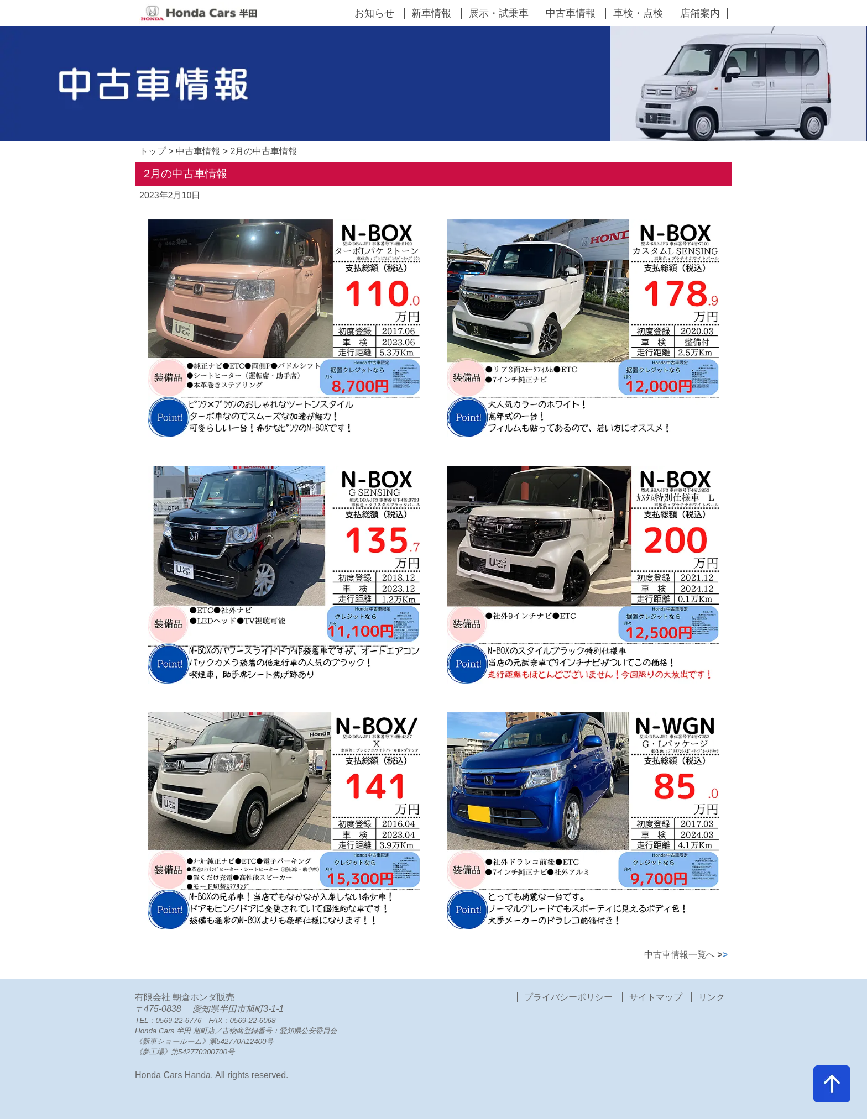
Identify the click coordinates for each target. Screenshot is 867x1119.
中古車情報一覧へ (686, 954)
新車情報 (431, 13)
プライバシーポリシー (569, 997)
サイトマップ (655, 997)
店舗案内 (700, 13)
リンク (711, 997)
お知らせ (374, 13)
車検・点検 (638, 13)
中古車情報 (571, 13)
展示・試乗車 (499, 13)
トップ (152, 151)
